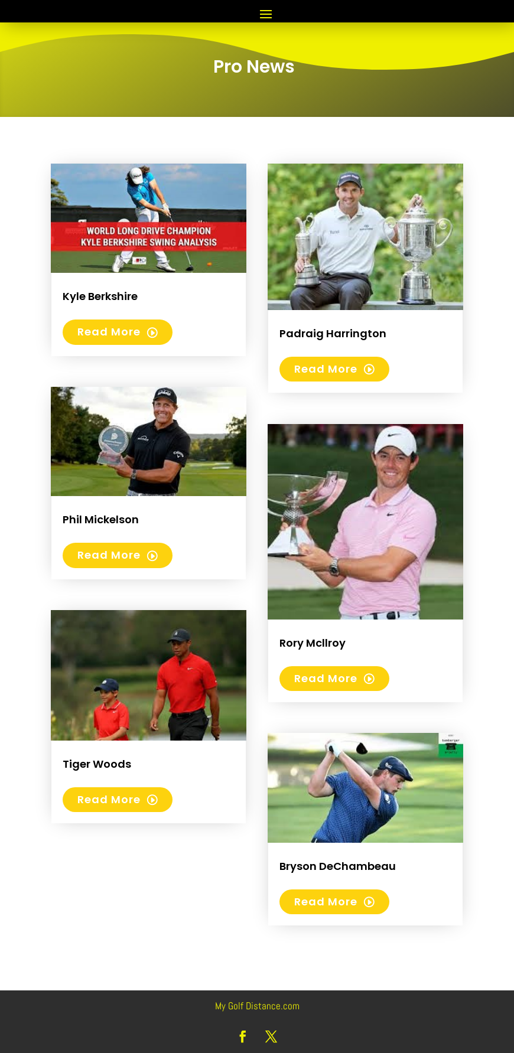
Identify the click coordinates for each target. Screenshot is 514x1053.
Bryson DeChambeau (337, 866)
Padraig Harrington (332, 333)
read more (109, 331)
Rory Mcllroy (312, 642)
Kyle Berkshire (100, 296)
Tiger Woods (97, 764)
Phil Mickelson (101, 519)
